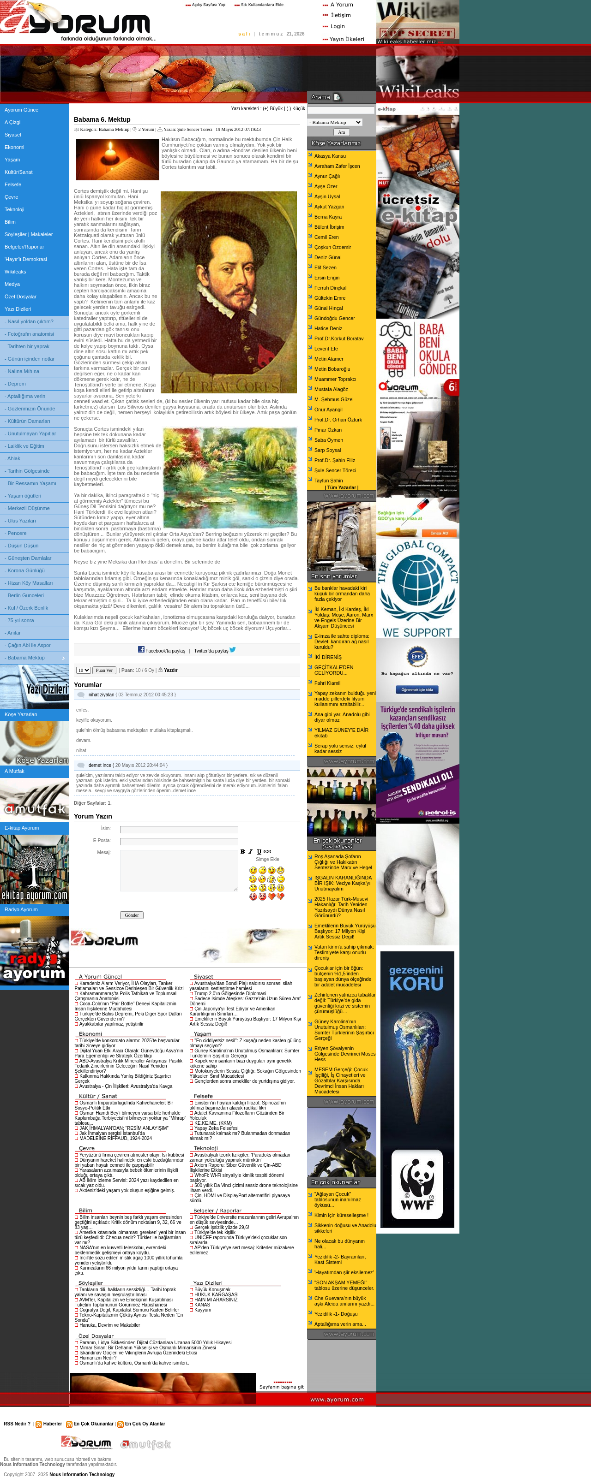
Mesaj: (104, 852)
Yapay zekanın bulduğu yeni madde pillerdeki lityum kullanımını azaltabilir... (345, 698)
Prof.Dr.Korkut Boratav (339, 338)
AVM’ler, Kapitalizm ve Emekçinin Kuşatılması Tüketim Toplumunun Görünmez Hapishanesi (124, 1302)
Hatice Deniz (328, 328)
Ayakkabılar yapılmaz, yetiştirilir (111, 1024)
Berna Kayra (328, 217)
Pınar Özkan (328, 430)
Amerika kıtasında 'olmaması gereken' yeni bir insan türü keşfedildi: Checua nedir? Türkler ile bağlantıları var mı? (130, 1237)
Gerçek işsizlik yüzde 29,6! (221, 1227)
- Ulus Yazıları (20, 520)
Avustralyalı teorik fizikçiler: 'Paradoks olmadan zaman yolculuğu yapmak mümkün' (240, 1157)
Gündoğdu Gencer (334, 318)
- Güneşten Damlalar (28, 558)
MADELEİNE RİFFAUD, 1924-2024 (115, 1138)
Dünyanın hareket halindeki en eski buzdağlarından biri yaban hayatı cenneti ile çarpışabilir (130, 1163)
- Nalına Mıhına (22, 371)
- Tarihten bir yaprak (27, 346)
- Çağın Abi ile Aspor (28, 645)
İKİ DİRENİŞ (328, 657)
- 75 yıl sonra (19, 620)
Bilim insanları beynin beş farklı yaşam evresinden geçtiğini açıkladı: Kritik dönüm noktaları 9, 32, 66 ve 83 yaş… (128, 1222)
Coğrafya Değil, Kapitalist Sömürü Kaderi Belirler (129, 1309)
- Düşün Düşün (21, 545)
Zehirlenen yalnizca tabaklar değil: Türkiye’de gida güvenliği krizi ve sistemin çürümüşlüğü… (345, 1003)
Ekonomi (14, 147)
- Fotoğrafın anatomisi (29, 334)
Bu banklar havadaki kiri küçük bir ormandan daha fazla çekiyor (342, 593)
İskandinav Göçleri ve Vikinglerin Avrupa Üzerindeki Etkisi (138, 1352)
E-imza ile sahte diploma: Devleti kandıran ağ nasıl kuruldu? (341, 641)
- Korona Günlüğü (25, 570)
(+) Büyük (273, 108)
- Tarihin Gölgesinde (27, 471)
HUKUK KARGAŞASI (216, 1294)
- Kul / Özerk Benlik (26, 608)
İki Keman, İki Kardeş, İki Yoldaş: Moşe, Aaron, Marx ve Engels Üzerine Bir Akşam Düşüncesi (343, 617)
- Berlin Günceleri (24, 595)
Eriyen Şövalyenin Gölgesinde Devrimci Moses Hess (345, 1053)
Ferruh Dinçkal (330, 288)
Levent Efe (326, 348)
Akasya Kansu (330, 156)
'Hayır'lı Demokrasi (26, 259)
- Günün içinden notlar (29, 359)
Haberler (52, 1423)
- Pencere (16, 533)
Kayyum (202, 1309)
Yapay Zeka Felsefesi (216, 1128)
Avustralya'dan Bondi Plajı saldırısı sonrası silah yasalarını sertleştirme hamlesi (241, 986)
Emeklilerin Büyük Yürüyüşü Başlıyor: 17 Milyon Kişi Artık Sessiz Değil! (344, 931)
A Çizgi (12, 122)
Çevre (11, 197)
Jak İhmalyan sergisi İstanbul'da (112, 1133)
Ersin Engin (327, 277)
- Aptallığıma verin (25, 396)
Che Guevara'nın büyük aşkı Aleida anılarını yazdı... (344, 1300)
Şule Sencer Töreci (194, 129)
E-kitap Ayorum (22, 828)
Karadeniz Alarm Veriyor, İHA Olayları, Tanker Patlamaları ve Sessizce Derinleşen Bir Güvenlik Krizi (129, 986)
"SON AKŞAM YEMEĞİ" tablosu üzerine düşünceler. (344, 1285)
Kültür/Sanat (19, 172)
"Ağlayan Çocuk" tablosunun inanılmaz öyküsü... (337, 1199)
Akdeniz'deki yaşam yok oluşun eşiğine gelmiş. (127, 1190)
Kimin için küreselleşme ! (341, 1215)
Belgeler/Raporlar (24, 246)
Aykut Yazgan (329, 206)
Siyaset (13, 134)
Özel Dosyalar (20, 296)
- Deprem (15, 383)
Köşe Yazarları (21, 714)
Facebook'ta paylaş (162, 650)
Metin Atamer (329, 359)
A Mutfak (14, 771)
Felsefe (13, 184)
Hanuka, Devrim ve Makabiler (109, 1325)
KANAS (202, 1304)
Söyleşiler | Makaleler (29, 234)
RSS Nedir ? (17, 1423)
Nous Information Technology (82, 1474)
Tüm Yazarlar (341, 487)
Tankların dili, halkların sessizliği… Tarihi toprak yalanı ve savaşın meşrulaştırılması (125, 1292)
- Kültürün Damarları (27, 421)
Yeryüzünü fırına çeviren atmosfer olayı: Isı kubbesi (131, 1155)
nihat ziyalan (102, 694)
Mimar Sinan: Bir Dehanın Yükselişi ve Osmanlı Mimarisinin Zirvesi (147, 1347)
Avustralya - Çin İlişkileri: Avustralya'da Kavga (126, 1086)
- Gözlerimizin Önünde (30, 408)
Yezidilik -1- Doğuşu (336, 1314)
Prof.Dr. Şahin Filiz (334, 460)
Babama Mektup (114, 129)
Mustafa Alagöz (331, 389)
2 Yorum (146, 129)
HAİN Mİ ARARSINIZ (215, 1299)
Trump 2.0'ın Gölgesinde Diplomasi (230, 993)
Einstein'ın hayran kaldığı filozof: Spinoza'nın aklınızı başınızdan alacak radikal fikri (238, 1105)
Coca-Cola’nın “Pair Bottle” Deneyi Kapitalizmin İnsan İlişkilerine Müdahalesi (125, 1006)
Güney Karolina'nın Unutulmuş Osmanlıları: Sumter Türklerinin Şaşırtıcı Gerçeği (245, 1053)
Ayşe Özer (326, 186)
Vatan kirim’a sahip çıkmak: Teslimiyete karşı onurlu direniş (344, 952)
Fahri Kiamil (327, 683)
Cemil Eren (326, 237)
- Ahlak (12, 458)
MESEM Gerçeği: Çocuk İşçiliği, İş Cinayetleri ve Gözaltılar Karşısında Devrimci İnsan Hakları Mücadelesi (341, 1080)
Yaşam (12, 159)
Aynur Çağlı (327, 176)
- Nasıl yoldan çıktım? (29, 321)
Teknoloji (14, 209)
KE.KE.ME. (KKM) (213, 1123)
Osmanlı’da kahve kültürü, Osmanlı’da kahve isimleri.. (134, 1362)
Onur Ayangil (328, 409)
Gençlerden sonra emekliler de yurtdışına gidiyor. (244, 1081)
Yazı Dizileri (18, 309)
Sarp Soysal (327, 450)
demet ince (100, 765)
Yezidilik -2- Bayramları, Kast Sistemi (340, 1259)
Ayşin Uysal (327, 196)
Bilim (10, 222)
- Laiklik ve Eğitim (24, 446)
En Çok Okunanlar (93, 1423)
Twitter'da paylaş (215, 650)
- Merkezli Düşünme (27, 508)
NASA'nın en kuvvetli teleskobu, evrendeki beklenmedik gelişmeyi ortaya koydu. (120, 1250)
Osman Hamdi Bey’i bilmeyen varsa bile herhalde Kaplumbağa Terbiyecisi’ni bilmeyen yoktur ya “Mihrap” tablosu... (131, 1118)
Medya (12, 284)
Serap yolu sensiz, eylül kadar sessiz (340, 748)
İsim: (106, 828)
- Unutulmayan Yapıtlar (30, 433)
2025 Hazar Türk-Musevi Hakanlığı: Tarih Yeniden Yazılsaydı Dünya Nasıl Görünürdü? (341, 907)
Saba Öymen (328, 440)
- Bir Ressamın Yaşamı (30, 483)
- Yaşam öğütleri (23, 496)
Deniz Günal (328, 257)
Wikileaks (15, 271)
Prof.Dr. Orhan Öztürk (338, 419)
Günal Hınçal (328, 308)
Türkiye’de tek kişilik (214, 1232)
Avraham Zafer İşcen (337, 166)
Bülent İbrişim (329, 227)
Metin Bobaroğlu (332, 369)
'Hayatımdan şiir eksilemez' (344, 1272)
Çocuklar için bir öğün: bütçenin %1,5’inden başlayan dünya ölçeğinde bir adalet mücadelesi (342, 976)
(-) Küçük (295, 108)
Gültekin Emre (330, 298)
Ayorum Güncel (22, 110)
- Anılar (13, 632)
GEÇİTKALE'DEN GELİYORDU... (333, 670)
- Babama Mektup (25, 657)
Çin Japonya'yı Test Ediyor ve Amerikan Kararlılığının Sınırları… (233, 1011)
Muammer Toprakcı (335, 379)
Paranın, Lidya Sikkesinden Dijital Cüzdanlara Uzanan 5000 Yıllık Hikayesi (155, 1342)
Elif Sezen (325, 267)
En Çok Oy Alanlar (145, 1423)
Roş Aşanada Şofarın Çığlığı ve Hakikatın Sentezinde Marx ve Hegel (343, 862)
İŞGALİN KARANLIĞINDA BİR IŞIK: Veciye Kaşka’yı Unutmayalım (343, 883)
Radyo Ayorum (21, 909)
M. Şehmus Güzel (334, 399)
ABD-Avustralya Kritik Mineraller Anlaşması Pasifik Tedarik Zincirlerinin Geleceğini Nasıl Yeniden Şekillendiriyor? (128, 1066)
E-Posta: (102, 840)
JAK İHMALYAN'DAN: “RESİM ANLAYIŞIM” (124, 1128)
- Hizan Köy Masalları (29, 583)
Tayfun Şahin (328, 480)
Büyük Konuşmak (212, 1289)
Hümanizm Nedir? (97, 1357)
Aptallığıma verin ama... (340, 1324)
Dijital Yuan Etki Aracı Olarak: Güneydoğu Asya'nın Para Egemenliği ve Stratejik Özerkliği (129, 1053)
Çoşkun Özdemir (332, 247)
